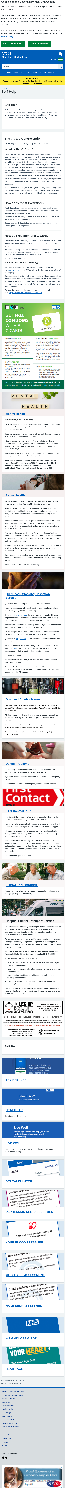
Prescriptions (32, 72)
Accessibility (6, 1435)
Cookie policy (6, 1438)
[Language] (61, 54)
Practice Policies (7, 1409)
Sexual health (15, 495)
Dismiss (38, 83)
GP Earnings (6, 1412)
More (51, 72)
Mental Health (15, 413)
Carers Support (7, 1416)
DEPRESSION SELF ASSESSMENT (30, 1211)
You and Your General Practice (12, 1395)
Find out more (29, 83)
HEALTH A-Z (14, 1110)
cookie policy (7, 36)
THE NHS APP (16, 1079)
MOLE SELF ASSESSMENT (25, 1305)
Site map (5, 1445)
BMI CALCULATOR (19, 1181)
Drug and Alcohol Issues (23, 699)
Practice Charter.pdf (9, 1398)
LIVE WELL (14, 1143)
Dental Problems (17, 763)
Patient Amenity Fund (9, 1423)
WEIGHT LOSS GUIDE (21, 1338)
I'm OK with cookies (13, 44)
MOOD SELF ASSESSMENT (25, 1275)
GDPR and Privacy (8, 1419)
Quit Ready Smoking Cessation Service (28, 596)
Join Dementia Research (10, 1426)
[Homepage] (24, 55)
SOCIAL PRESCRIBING (22, 885)
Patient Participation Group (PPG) (13, 1391)
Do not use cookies (39, 44)
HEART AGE (14, 1368)
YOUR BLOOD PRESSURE (24, 1242)
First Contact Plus (18, 811)
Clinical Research (8, 1405)
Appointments (18, 72)
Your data (5, 1442)
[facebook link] (3, 1457)
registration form (14, 270)
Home (8, 72)
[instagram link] (6, 1457)
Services (42, 72)
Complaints (6, 1402)
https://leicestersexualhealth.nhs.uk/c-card (25, 293)
